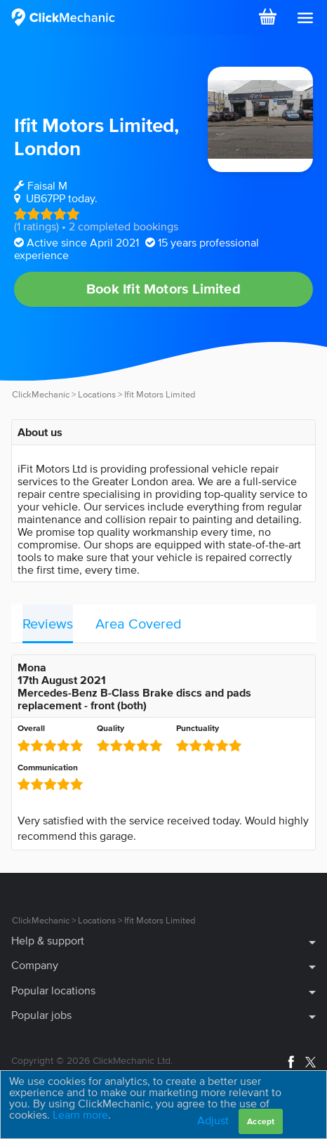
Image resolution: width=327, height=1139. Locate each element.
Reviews (47, 623)
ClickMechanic (40, 394)
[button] (305, 18)
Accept (260, 1121)
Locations (97, 394)
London (47, 148)
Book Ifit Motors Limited (163, 288)
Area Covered (138, 623)
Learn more (80, 1114)
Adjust (213, 1120)
